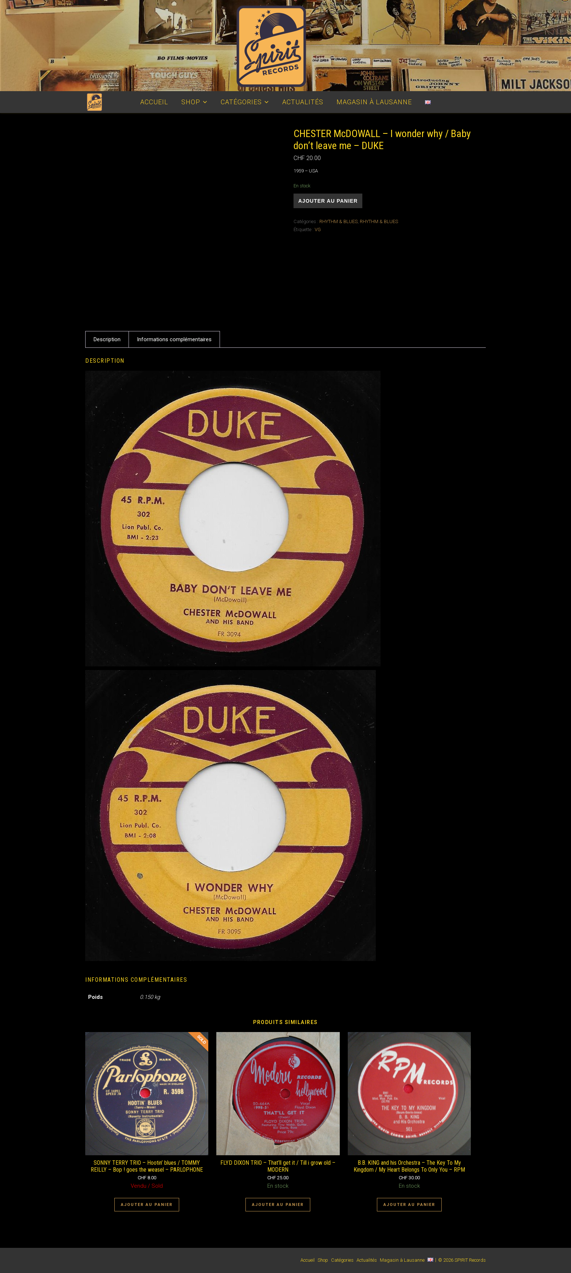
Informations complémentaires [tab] (174, 339)
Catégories (241, 102)
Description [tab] (107, 339)
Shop (190, 102)
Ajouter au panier (328, 201)
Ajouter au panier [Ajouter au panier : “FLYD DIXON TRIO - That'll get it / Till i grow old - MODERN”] (278, 1204)
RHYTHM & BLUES (338, 221)
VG (318, 229)
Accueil (154, 102)
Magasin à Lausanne (374, 102)
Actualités (302, 102)
